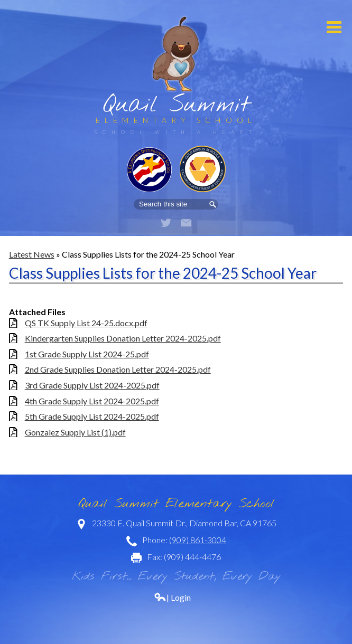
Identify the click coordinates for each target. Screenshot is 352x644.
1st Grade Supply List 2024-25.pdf (87, 354)
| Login (172, 597)
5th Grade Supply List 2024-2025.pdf (92, 416)
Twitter (166, 222)
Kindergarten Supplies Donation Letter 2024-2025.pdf (123, 338)
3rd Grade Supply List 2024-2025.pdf (92, 385)
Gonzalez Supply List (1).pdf (75, 432)
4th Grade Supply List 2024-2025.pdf (92, 401)
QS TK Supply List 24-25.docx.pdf (86, 323)
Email (186, 222)
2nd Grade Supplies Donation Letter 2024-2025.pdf (118, 369)
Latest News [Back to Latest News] (31, 254)
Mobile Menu (334, 27)
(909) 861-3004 (197, 540)
